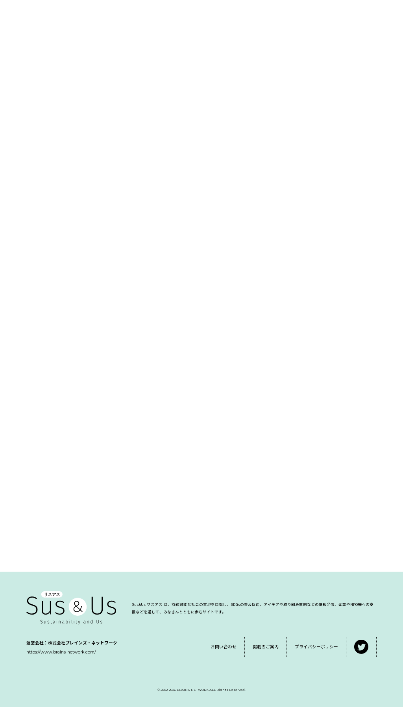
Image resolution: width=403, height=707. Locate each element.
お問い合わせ (224, 646)
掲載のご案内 (266, 646)
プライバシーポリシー (316, 646)
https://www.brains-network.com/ (61, 652)
